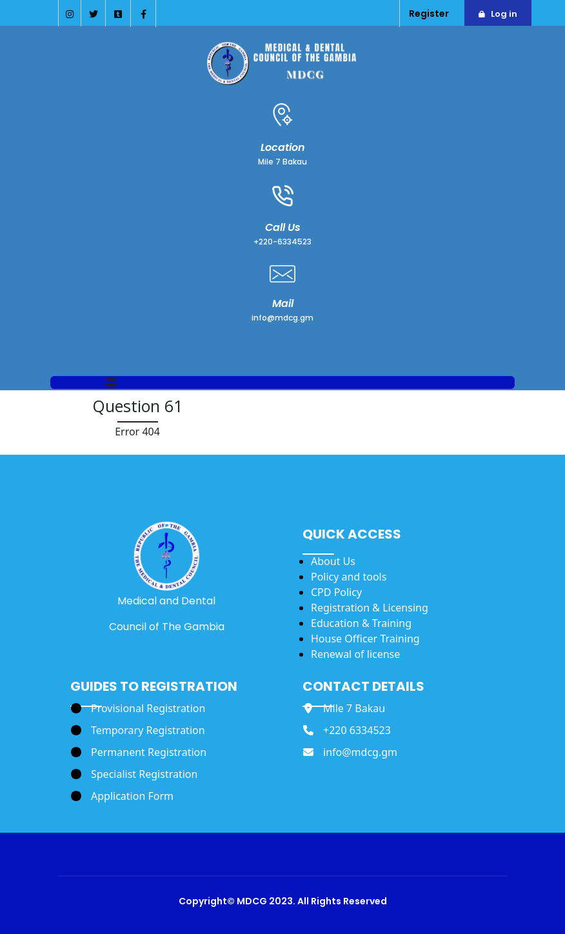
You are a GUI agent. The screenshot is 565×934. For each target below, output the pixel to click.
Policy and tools (348, 577)
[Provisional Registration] (138, 708)
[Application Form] (122, 796)
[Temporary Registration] (138, 730)
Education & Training (361, 623)
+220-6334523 (282, 241)
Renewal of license (355, 654)
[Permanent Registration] (138, 752)
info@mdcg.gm (282, 317)
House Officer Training (365, 638)
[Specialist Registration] (134, 774)
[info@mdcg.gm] (350, 752)
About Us (333, 561)
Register (429, 13)
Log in (504, 14)
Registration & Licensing (369, 608)
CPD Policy (336, 592)
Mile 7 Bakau (282, 161)
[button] (111, 384)
